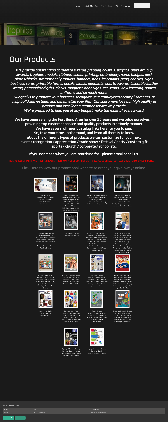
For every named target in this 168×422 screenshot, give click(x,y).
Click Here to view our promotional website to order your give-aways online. (84, 168)
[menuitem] (77, 6)
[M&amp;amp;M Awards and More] (10, 6)
